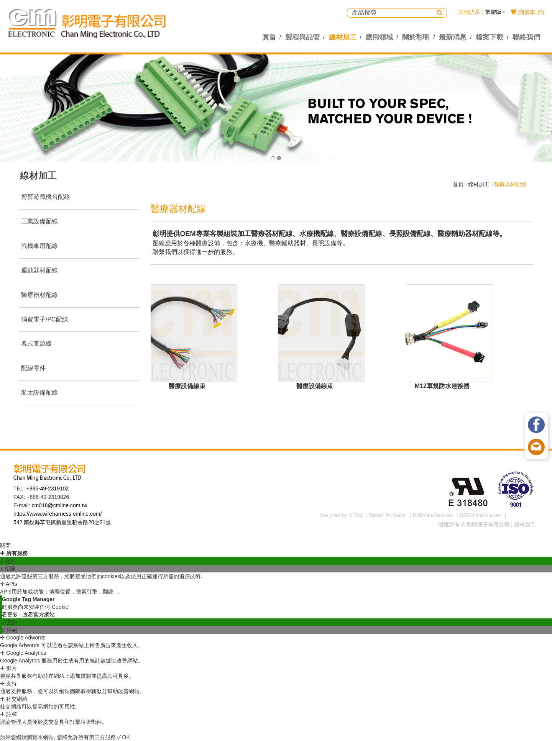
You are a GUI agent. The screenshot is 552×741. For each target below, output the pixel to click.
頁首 (269, 37)
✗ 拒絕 (7, 569)
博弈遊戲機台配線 (45, 196)
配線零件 (33, 368)
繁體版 (493, 12)
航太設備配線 (39, 392)
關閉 (5, 546)
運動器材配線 (39, 270)
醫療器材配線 (39, 295)
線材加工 (342, 37)
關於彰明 (416, 37)
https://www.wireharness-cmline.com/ (57, 514)
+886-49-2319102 (47, 488)
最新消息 (453, 37)
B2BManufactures (432, 515)
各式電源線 (36, 343)
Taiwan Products (387, 515)
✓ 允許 (8, 561)
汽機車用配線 (39, 246)
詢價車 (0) (527, 12)
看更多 (11, 614)
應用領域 (379, 37)
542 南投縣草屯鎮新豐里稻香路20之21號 (62, 522)
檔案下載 (489, 37)
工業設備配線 (39, 221)
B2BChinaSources (480, 515)
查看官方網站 (39, 614)
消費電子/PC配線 (44, 319)
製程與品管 (302, 37)
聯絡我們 (526, 37)
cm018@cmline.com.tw (59, 505)
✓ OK (123, 737)
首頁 (457, 184)
